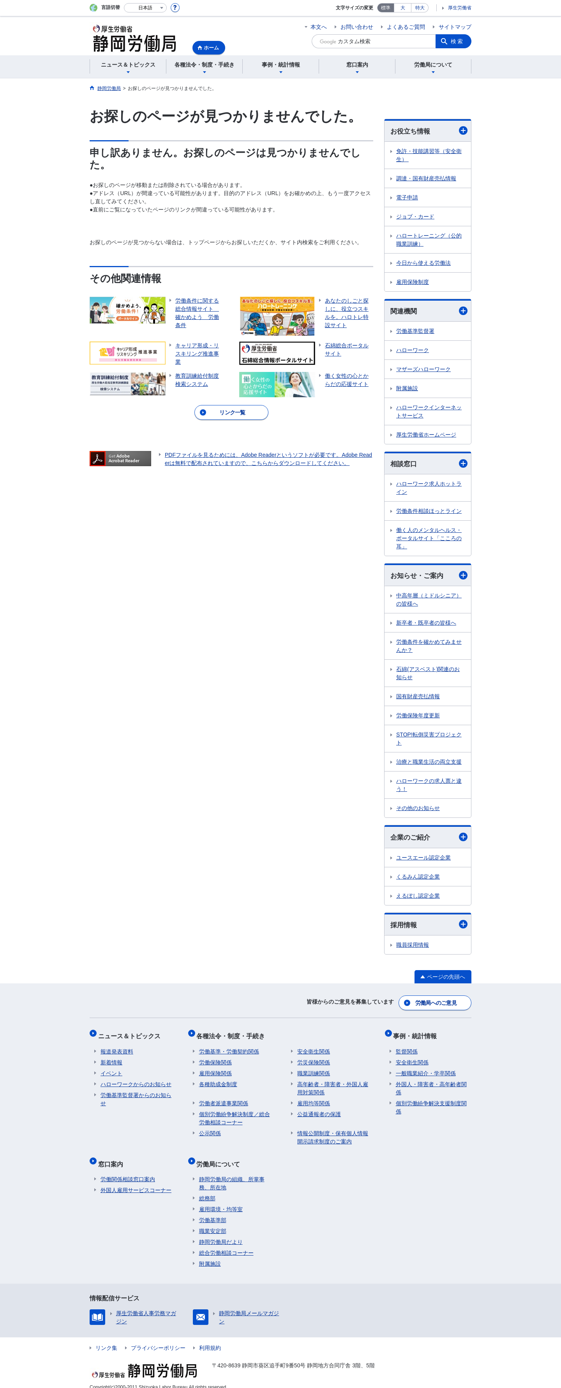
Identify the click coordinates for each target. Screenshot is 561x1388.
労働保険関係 (215, 1058)
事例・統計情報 (417, 1034)
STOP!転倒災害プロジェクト (429, 740)
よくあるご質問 (406, 27)
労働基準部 (212, 1211)
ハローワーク (412, 351)
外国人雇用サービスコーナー (136, 1181)
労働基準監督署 (415, 332)
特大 (420, 8)
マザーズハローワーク (423, 370)
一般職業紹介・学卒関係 (426, 1069)
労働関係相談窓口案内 (128, 1170)
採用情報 (429, 927)
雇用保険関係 (215, 1069)
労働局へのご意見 (436, 1003)
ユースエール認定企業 (423, 860)
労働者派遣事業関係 (223, 1099)
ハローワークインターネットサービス (429, 412)
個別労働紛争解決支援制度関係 (431, 1103)
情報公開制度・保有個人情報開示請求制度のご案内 (332, 1133)
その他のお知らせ (418, 810)
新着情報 (111, 1058)
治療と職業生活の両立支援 (429, 764)
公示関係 (210, 1129)
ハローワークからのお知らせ (136, 1080)
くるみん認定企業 (418, 879)
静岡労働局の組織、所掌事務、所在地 (232, 1174)
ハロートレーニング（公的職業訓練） (429, 240)
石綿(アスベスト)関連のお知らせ (428, 675)
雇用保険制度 (412, 282)
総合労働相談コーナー (226, 1243)
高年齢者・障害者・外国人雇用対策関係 (332, 1084)
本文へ (318, 27)
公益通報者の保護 (319, 1110)
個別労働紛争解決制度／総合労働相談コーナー (234, 1114)
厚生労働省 (459, 8)
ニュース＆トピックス (132, 1034)
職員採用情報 (412, 947)
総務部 (207, 1189)
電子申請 (407, 198)
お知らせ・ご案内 (429, 576)
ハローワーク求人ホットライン (429, 489)
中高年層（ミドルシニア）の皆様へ (429, 601)
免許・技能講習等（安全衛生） (429, 155)
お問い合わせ (356, 27)
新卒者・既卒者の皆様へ (426, 625)
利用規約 (210, 1338)
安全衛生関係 (313, 1047)
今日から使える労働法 (423, 263)
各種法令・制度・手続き (233, 1034)
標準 (385, 8)
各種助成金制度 (218, 1080)
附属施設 (407, 389)
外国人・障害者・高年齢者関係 (431, 1084)
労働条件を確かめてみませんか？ (429, 648)
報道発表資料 (117, 1047)
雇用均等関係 (313, 1099)
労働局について (221, 1157)
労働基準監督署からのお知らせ (136, 1095)
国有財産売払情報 (418, 698)
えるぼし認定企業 (418, 898)
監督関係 (407, 1047)
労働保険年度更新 (418, 717)
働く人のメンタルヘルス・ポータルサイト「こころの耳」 (429, 539)
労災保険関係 (313, 1058)
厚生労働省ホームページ (426, 436)
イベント (111, 1069)
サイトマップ (455, 27)
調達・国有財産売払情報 (426, 179)
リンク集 (106, 1338)
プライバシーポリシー (158, 1338)
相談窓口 (429, 464)
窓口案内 (113, 1157)
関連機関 (429, 311)
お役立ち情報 (429, 131)
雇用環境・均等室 (221, 1200)
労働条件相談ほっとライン (429, 512)
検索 (457, 41)
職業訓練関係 (313, 1069)
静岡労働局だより (221, 1232)
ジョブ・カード (415, 217)
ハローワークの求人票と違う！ (429, 787)
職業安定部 (212, 1222)
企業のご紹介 (429, 839)
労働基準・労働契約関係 (229, 1047)
